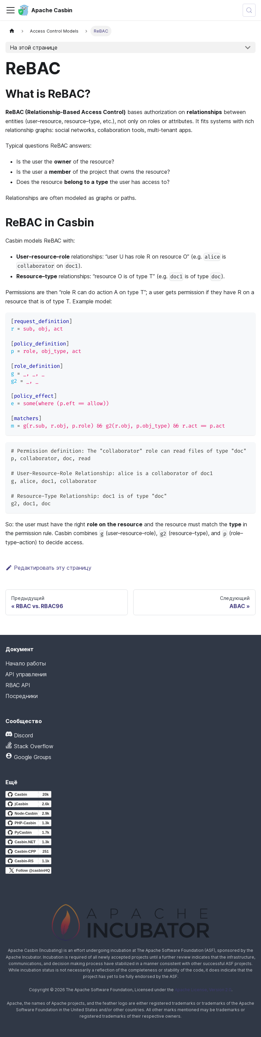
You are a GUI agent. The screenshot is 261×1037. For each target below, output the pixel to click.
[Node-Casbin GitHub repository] (28, 813)
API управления (26, 674)
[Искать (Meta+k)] (249, 10)
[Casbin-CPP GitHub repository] (28, 851)
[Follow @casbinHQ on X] (28, 870)
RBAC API (17, 685)
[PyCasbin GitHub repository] (28, 832)
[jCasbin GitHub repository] (28, 803)
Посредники (21, 696)
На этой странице (33, 47)
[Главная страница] (11, 31)
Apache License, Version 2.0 (203, 989)
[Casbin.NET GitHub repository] (28, 841)
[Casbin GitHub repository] (28, 794)
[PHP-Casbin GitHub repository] (28, 822)
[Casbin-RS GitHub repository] (28, 860)
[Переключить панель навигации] (10, 10)
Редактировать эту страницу (48, 567)
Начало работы (25, 663)
